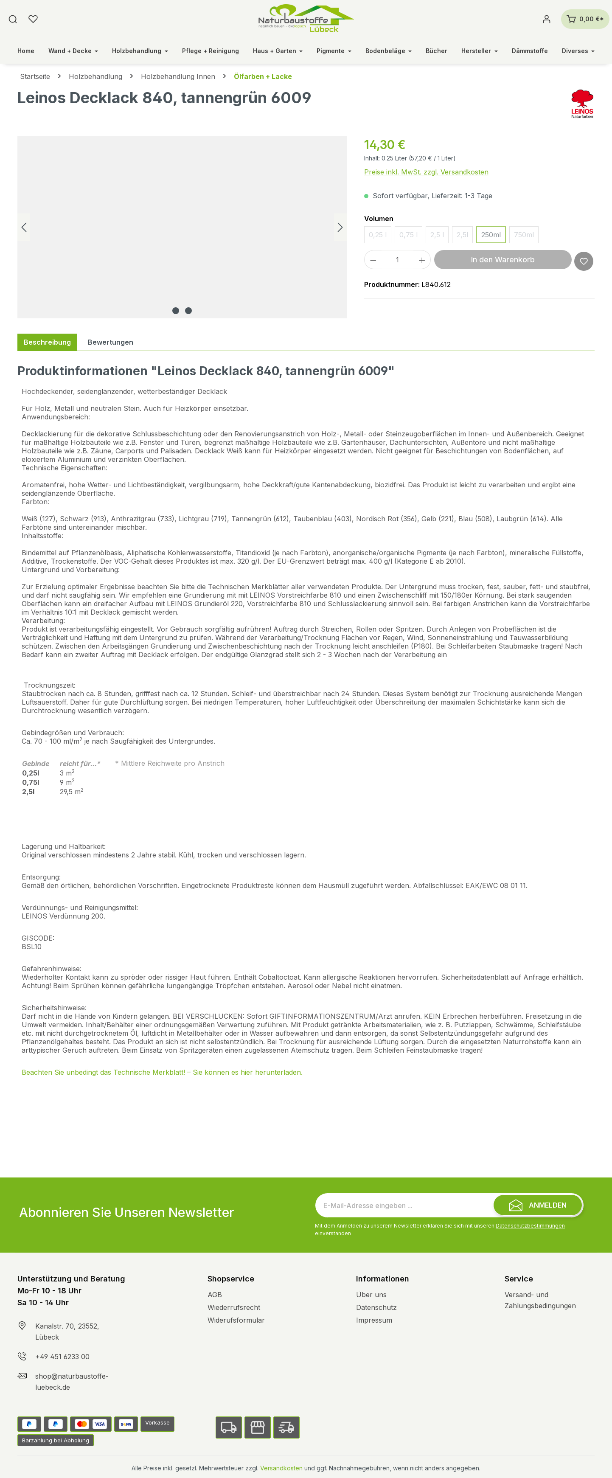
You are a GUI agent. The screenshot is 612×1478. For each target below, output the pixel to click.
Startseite (35, 76)
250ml (493, 236)
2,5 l (439, 236)
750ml (526, 236)
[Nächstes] (340, 227)
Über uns (371, 1294)
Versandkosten (281, 1468)
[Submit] (537, 1205)
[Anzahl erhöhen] (422, 259)
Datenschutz (376, 1307)
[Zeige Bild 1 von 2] (175, 310)
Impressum (374, 1320)
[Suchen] (13, 19)
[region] (182, 227)
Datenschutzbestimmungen (530, 1225)
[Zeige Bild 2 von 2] (188, 310)
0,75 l (410, 236)
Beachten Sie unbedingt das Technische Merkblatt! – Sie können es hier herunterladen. (162, 1072)
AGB (215, 1294)
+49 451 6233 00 (62, 1356)
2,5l (465, 236)
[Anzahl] (397, 259)
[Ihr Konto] (546, 19)
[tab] (47, 342)
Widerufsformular (236, 1320)
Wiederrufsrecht (234, 1307)
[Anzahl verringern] (373, 259)
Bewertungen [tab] (110, 342)
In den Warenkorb (503, 259)
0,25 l (380, 236)
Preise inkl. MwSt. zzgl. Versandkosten (426, 172)
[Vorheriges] (23, 227)
